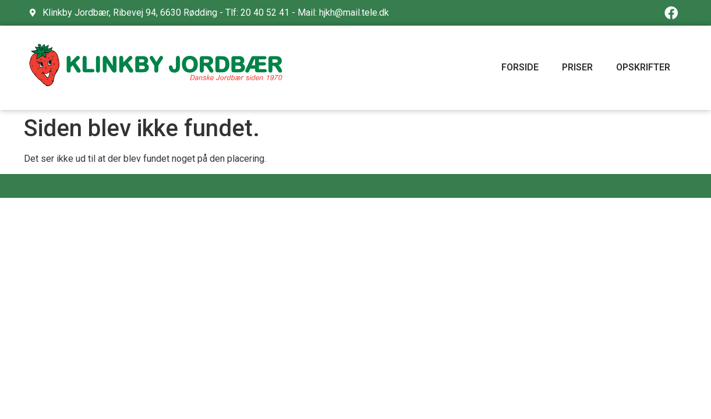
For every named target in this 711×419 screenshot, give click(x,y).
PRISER (577, 67)
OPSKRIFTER (643, 67)
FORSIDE (520, 67)
